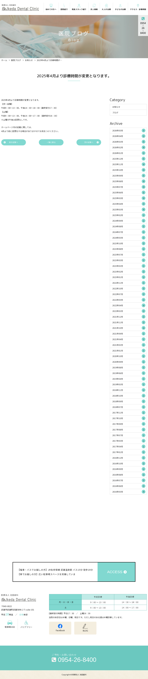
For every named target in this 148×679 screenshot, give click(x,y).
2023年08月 (128, 249)
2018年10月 (128, 396)
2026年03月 (128, 142)
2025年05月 (128, 198)
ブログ (115, 112)
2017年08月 (128, 429)
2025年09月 (128, 175)
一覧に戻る (51, 142)
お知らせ (29, 60)
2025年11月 (128, 164)
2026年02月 (128, 147)
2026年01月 (128, 153)
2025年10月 (128, 170)
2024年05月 (128, 238)
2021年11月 (128, 322)
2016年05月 (128, 492)
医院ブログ (16, 60)
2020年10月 (128, 356)
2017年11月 (128, 412)
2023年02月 (128, 271)
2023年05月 (128, 260)
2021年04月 (128, 339)
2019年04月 (128, 379)
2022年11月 (128, 283)
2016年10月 (128, 463)
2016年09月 (128, 469)
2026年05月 (128, 130)
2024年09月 (128, 221)
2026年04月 (128, 136)
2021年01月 (128, 350)
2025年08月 (128, 181)
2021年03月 (128, 345)
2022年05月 (128, 300)
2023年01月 (128, 277)
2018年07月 (128, 407)
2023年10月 (128, 243)
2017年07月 (128, 435)
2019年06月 (128, 373)
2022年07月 (128, 294)
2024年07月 (128, 232)
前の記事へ (13, 142)
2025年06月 (128, 192)
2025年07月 (128, 187)
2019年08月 (128, 367)
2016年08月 (128, 475)
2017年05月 (128, 441)
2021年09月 (128, 333)
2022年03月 (128, 311)
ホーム (4, 60)
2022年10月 (128, 288)
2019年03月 (128, 384)
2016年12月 (128, 458)
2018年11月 (128, 390)
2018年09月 (128, 401)
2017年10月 (128, 418)
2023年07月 (128, 254)
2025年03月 (128, 209)
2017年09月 (128, 424)
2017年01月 (128, 452)
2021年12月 (128, 317)
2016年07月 (128, 480)
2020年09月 (128, 362)
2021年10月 (128, 328)
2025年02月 (128, 215)
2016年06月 (128, 486)
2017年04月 (128, 446)
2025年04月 (128, 204)
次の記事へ (88, 142)
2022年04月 (128, 305)
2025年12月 (128, 159)
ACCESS (114, 572)
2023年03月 (128, 266)
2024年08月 (128, 226)
